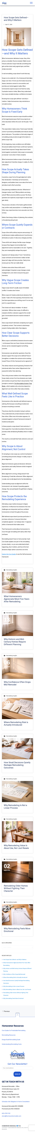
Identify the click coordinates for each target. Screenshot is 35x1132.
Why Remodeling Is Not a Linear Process (13, 986)
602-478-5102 (6, 1113)
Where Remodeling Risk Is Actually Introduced (15, 977)
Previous (6, 1011)
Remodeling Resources (9, 1035)
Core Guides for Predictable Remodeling (13, 1030)
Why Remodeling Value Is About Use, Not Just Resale (17, 989)
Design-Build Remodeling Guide (11, 1039)
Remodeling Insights (11, 570)
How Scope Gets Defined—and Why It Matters (14, 959)
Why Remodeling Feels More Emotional (13, 998)
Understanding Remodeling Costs (12, 1044)
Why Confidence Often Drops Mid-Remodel (14, 974)
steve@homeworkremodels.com (11, 1116)
